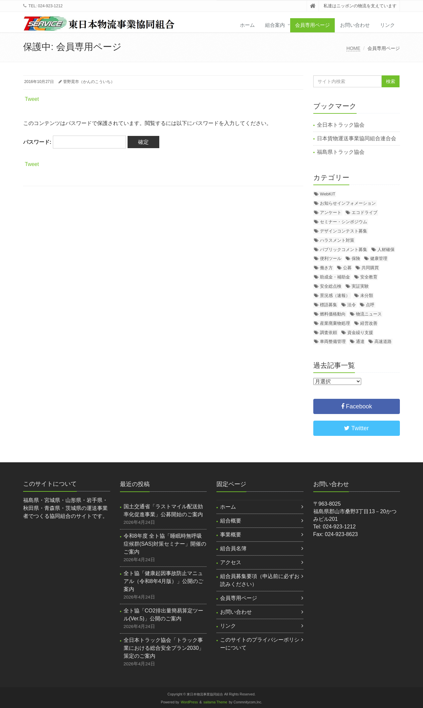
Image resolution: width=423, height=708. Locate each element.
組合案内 (275, 25)
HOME (353, 48)
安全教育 (368, 276)
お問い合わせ (355, 25)
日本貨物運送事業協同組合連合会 (356, 138)
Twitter (356, 428)
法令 (351, 304)
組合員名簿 (233, 548)
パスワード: (74, 142)
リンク (387, 25)
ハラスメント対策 (337, 240)
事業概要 (230, 534)
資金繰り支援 (360, 332)
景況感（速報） (335, 295)
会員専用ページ (312, 25)
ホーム (247, 25)
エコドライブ (364, 212)
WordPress (189, 702)
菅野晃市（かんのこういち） (89, 81)
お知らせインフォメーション (348, 203)
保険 (356, 258)
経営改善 (368, 323)
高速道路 (383, 341)
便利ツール (330, 258)
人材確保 (386, 249)
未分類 (366, 295)
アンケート (330, 212)
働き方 (326, 267)
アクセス (230, 562)
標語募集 (328, 304)
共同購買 (370, 267)
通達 (360, 341)
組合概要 (230, 520)
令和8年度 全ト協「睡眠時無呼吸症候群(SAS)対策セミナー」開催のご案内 (165, 544)
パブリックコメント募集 (343, 249)
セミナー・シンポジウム (343, 221)
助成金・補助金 (335, 276)
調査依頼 (328, 332)
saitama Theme (215, 702)
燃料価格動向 (333, 314)
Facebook (356, 406)
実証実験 (360, 286)
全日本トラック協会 (341, 125)
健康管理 (378, 258)
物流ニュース (369, 314)
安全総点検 (330, 286)
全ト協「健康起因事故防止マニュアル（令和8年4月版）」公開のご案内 (164, 581)
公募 (347, 267)
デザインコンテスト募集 (343, 231)
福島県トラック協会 (341, 152)
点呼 (370, 304)
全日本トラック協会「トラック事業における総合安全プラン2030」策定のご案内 (164, 648)
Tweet (32, 99)
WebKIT (327, 193)
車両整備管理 (333, 341)
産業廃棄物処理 (335, 323)
